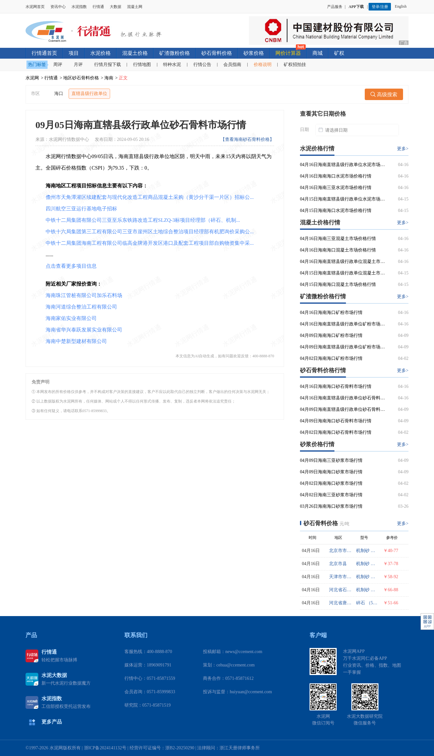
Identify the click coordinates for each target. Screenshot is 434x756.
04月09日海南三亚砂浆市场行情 (331, 460)
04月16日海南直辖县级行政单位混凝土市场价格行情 (342, 261)
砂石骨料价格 (216, 53)
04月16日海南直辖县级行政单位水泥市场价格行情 (342, 164)
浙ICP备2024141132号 (105, 747)
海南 (108, 78)
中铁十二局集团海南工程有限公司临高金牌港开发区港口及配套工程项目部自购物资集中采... (150, 243)
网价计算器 (288, 53)
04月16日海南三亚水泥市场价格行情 (335, 187)
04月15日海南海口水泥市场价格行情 (335, 210)
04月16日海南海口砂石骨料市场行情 (335, 386)
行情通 (98, 6)
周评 (57, 64)
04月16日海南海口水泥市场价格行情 (335, 176)
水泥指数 (79, 6)
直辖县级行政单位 (89, 93)
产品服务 (334, 6)
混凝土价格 (135, 53)
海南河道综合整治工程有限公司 (81, 306)
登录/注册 (380, 6)
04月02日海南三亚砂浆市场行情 (331, 494)
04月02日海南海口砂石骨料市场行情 (335, 432)
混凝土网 (134, 6)
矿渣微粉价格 (174, 53)
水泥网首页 (35, 6)
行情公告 (202, 64)
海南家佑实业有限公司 (71, 318)
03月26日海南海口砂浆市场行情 (331, 506)
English (401, 6)
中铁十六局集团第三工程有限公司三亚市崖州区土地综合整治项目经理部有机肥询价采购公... (150, 231)
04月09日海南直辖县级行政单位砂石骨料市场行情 (342, 409)
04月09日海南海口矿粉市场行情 (331, 335)
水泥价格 (100, 53)
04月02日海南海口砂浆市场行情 (331, 483)
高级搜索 (383, 94)
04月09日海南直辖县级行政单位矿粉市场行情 (342, 347)
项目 (74, 53)
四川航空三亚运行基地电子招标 (81, 208)
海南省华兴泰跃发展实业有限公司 (84, 329)
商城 (317, 53)
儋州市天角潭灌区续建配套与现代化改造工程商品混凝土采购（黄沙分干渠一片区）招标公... (150, 197)
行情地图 (142, 64)
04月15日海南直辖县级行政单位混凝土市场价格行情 (342, 273)
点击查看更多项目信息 (71, 266)
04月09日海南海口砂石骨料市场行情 (335, 420)
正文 (123, 78)
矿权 (339, 53)
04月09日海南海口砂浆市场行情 (331, 471)
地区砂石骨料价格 (81, 78)
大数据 (115, 6)
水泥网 (32, 78)
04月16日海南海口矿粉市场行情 (331, 312)
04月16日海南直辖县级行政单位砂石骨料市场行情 (342, 398)
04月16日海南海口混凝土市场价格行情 (338, 250)
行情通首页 (44, 53)
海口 (58, 93)
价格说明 (263, 64)
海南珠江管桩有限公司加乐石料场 (84, 295)
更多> (402, 148)
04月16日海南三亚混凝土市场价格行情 (338, 238)
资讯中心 (58, 6)
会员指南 (232, 64)
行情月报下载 (107, 64)
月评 (78, 64)
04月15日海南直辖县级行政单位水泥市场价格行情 (342, 199)
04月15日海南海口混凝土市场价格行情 (338, 284)
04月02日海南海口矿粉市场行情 (331, 358)
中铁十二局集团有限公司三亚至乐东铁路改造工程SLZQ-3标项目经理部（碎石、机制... (143, 220)
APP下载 (357, 6)
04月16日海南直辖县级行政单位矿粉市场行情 (342, 324)
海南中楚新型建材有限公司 (76, 341)
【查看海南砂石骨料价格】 (247, 139)
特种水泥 (172, 64)
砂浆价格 (253, 53)
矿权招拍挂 (295, 64)
